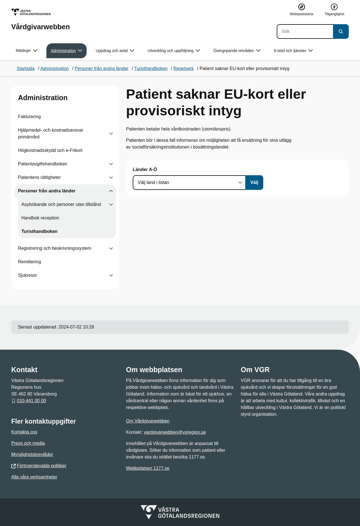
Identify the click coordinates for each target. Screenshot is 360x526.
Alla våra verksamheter (34, 477)
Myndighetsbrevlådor (32, 454)
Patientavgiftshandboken (42, 163)
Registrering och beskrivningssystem (54, 248)
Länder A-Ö (145, 169)
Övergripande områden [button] (236, 51)
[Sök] (305, 31)
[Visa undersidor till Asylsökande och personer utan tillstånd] (111, 204)
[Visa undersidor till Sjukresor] (111, 275)
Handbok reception (40, 217)
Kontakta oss (24, 432)
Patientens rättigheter (39, 177)
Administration (43, 98)
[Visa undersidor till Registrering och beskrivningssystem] (111, 248)
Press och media (28, 443)
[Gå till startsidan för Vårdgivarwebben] (40, 19)
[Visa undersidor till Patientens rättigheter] (111, 177)
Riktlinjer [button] (26, 51)
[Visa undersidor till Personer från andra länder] (111, 191)
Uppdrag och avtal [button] (115, 51)
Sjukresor (27, 275)
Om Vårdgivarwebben (148, 421)
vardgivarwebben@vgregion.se (175, 432)
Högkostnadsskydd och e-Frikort (50, 150)
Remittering (29, 261)
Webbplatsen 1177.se (147, 468)
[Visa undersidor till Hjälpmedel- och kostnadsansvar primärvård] (111, 133)
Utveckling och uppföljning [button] (174, 51)
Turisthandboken (39, 231)
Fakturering (29, 116)
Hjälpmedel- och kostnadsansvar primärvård (50, 133)
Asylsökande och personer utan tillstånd (61, 204)
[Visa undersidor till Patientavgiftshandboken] (111, 164)
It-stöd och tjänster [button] (293, 51)
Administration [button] (66, 51)
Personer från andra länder (47, 190)
